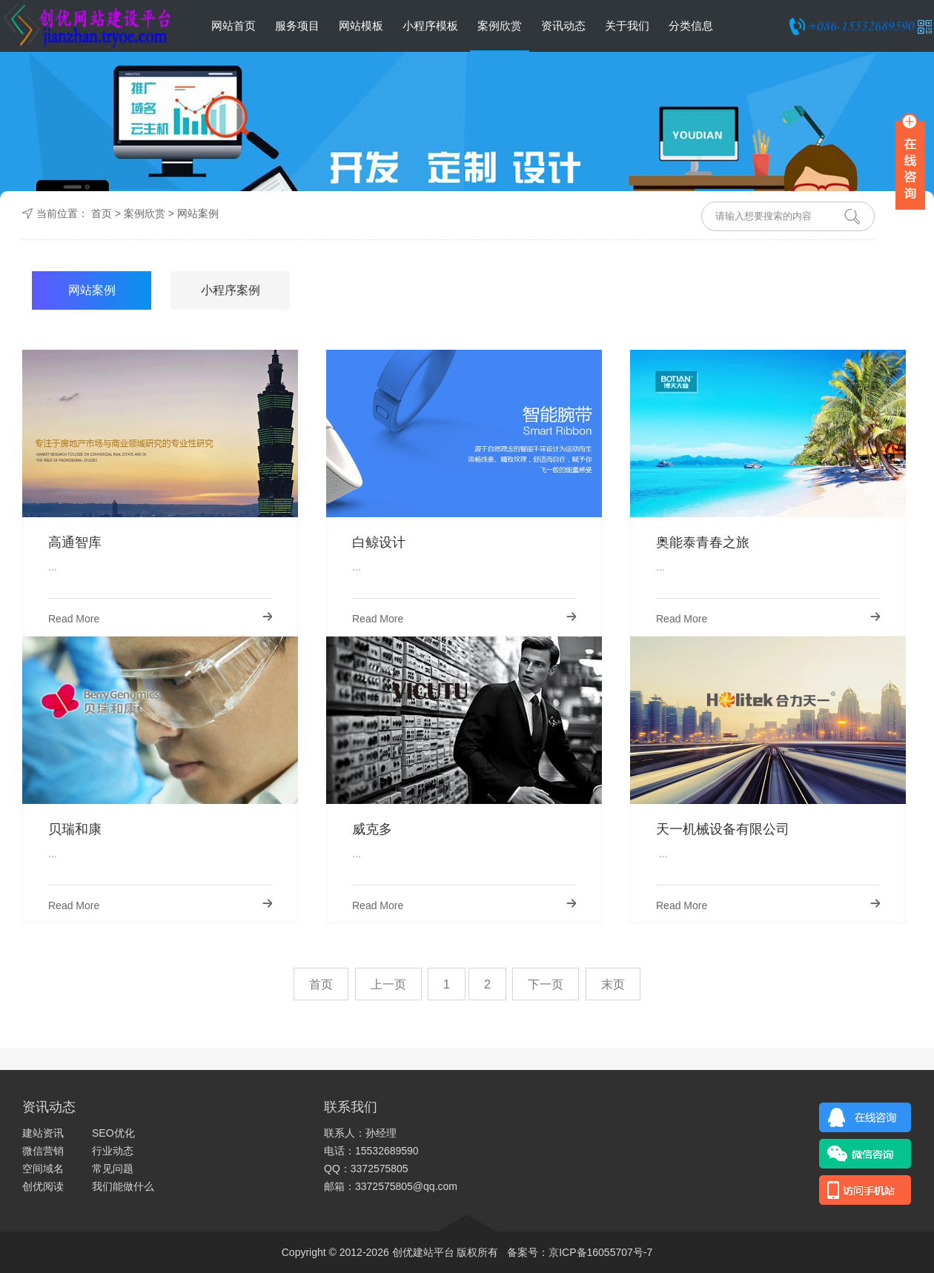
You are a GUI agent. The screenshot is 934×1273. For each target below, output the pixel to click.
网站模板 (361, 25)
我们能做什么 (123, 1186)
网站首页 (233, 25)
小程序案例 (230, 290)
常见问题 (112, 1168)
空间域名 (43, 1168)
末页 (613, 984)
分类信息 (691, 25)
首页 (101, 213)
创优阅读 (43, 1186)
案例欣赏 (499, 25)
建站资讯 (43, 1133)
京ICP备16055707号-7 (600, 1252)
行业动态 (112, 1151)
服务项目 (297, 25)
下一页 (545, 984)
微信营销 (43, 1151)
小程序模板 (430, 25)
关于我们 (627, 25)
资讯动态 (563, 25)
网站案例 (198, 213)
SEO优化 (113, 1133)
